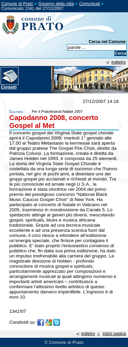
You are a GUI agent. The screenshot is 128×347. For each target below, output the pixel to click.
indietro (118, 62)
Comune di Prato (17, 3)
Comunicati (89, 3)
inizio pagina (114, 333)
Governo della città (56, 3)
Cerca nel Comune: (108, 41)
